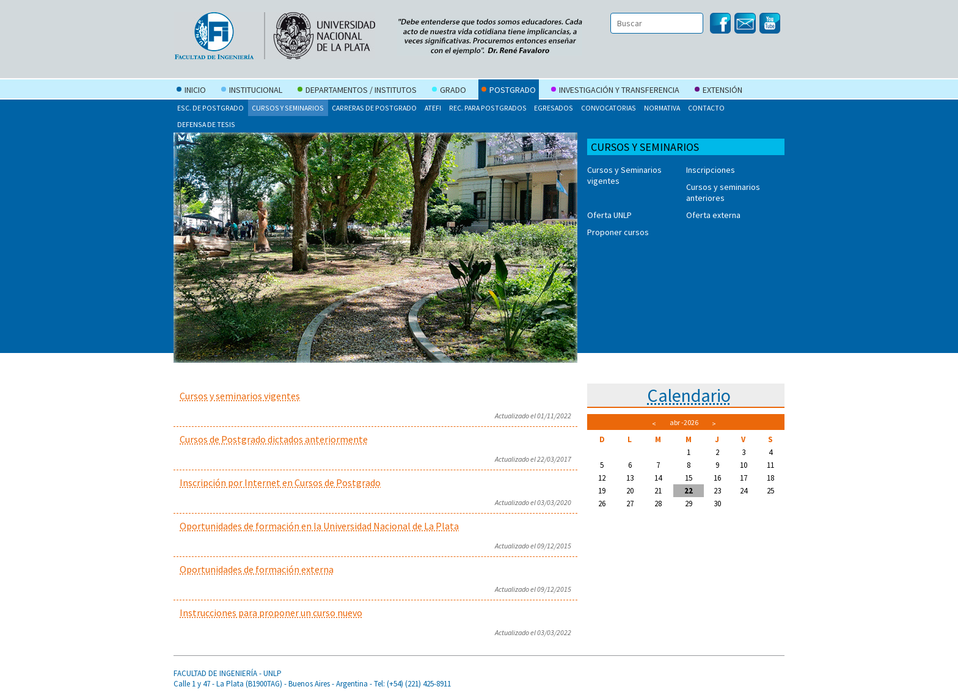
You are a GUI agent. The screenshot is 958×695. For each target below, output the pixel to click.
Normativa (662, 107)
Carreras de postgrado (374, 107)
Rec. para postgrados (488, 107)
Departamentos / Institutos (357, 91)
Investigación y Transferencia (615, 91)
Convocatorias (608, 107)
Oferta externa (713, 214)
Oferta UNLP (609, 214)
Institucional (251, 91)
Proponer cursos (618, 232)
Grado (449, 91)
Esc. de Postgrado (210, 107)
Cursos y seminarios (288, 107)
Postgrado (508, 91)
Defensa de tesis (206, 124)
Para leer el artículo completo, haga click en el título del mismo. (375, 413)
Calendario (689, 395)
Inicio (191, 91)
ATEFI (433, 107)
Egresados (553, 107)
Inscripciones (710, 169)
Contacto (706, 107)
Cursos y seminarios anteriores (723, 192)
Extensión (718, 91)
